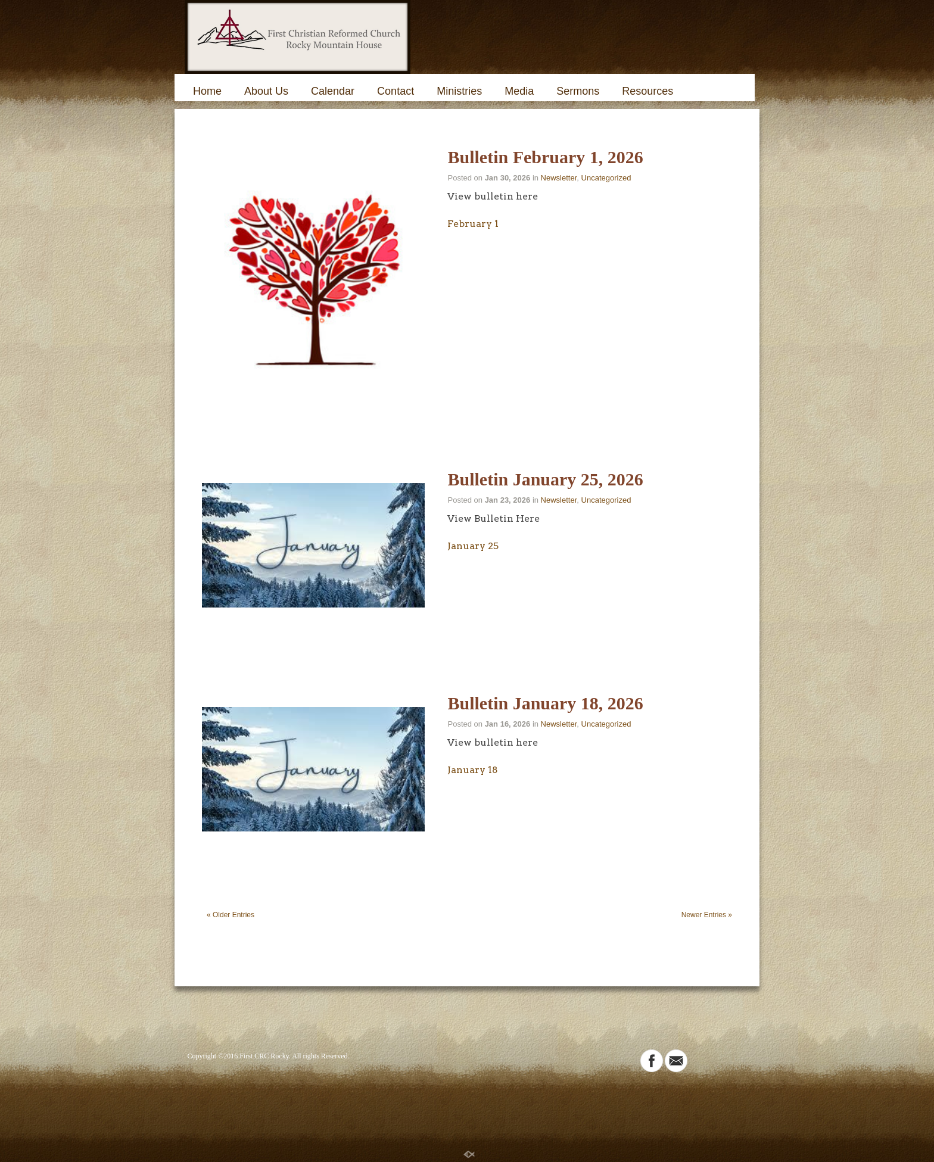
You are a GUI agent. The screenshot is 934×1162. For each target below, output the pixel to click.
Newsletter (559, 177)
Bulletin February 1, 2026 (545, 157)
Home (207, 91)
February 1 (473, 223)
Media (519, 91)
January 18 (472, 769)
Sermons (577, 91)
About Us (266, 91)
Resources (647, 91)
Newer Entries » (706, 915)
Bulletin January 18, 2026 (545, 703)
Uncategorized (606, 177)
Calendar (332, 91)
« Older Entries (230, 915)
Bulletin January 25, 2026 (545, 479)
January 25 (473, 546)
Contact (395, 91)
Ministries (459, 91)
